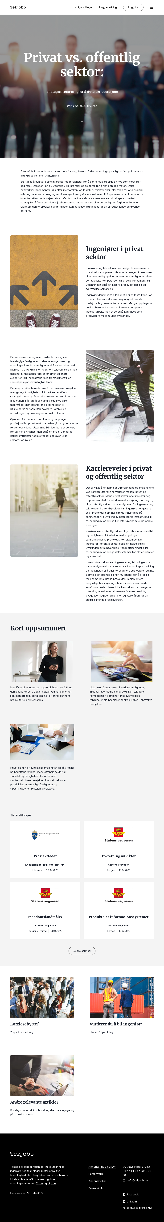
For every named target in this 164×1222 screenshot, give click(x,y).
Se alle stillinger (82, 950)
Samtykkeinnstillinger (137, 1207)
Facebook (133, 1194)
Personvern (95, 1173)
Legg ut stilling (108, 7)
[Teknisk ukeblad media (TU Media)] (35, 1193)
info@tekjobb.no (138, 1180)
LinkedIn (132, 1201)
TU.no (39, 1183)
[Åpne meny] (152, 7)
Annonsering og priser (102, 1166)
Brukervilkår (95, 1188)
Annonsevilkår (97, 1181)
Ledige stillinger (83, 7)
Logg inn (133, 7)
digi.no (52, 1183)
